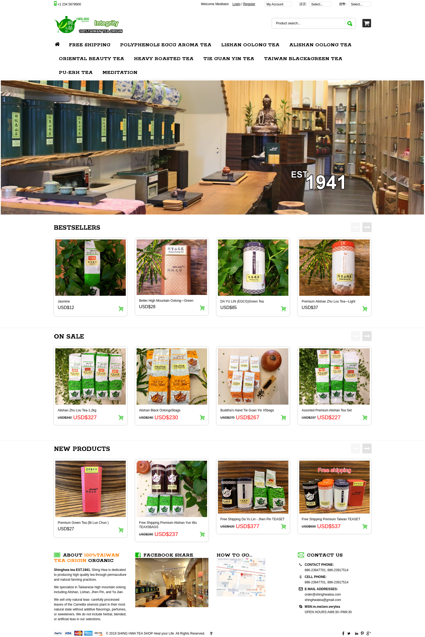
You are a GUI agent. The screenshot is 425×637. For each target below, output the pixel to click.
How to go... (234, 555)
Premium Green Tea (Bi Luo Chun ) (83, 523)
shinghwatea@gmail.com (323, 600)
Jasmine (64, 301)
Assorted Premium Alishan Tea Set (327, 410)
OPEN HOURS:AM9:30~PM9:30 (328, 612)
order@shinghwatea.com (323, 594)
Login (236, 4)
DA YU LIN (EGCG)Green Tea (242, 301)
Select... (317, 4)
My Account (274, 4)
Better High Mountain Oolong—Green (166, 301)
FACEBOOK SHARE (168, 555)
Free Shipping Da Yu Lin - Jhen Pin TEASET (252, 519)
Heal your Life (145, 633)
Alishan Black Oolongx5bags (160, 410)
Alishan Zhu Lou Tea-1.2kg (77, 410)
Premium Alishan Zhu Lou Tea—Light (328, 301)
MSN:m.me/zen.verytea (322, 607)
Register (249, 4)
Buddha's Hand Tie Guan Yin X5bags (247, 410)
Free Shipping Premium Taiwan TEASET (331, 519)
